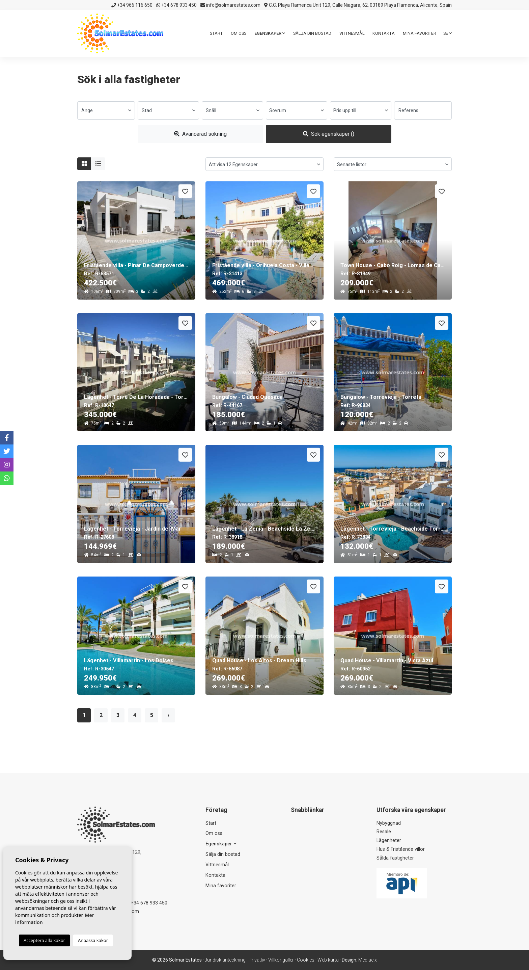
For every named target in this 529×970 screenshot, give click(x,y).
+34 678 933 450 (176, 5)
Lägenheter (389, 840)
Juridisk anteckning (225, 960)
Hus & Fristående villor (401, 849)
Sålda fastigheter (395, 858)
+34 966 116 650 (131, 5)
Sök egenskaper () (328, 134)
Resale (384, 832)
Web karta (328, 960)
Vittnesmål (352, 33)
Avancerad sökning (200, 134)
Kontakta (383, 33)
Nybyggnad (389, 823)
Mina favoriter (419, 33)
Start (216, 33)
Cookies (305, 960)
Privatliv (257, 960)
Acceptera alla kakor (44, 940)
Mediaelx (367, 960)
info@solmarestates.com (230, 5)
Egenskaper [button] (269, 33)
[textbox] (106, 110)
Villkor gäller (281, 960)
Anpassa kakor (93, 940)
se (447, 33)
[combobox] (106, 110)
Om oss (238, 33)
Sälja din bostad (312, 33)
